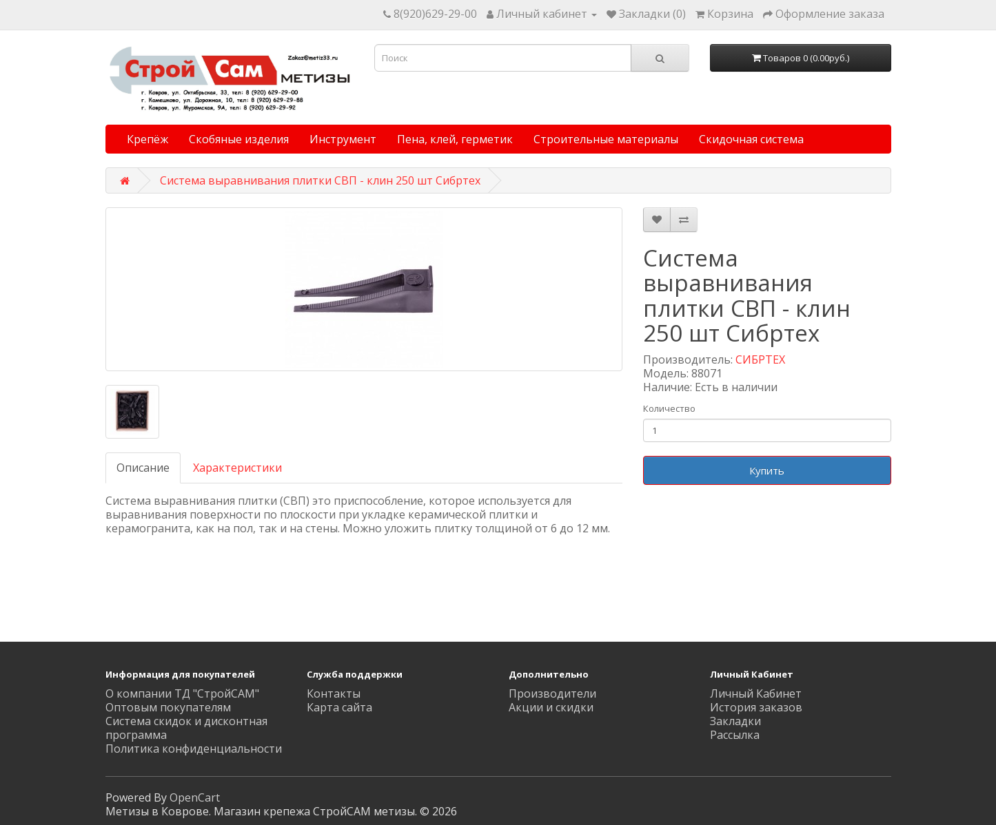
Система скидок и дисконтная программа (186, 727)
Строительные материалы (605, 139)
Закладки (735, 721)
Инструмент (342, 139)
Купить (766, 470)
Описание (143, 467)
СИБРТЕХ (760, 359)
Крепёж (147, 139)
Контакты (333, 693)
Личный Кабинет (756, 693)
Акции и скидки (551, 707)
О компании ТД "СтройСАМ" (182, 693)
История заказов (756, 707)
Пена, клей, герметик (455, 139)
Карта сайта (339, 707)
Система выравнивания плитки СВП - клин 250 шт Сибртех (320, 180)
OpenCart (195, 797)
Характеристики (237, 467)
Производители (552, 693)
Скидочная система (751, 139)
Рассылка (735, 734)
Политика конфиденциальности (193, 748)
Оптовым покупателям (168, 707)
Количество (669, 408)
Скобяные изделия (239, 139)
